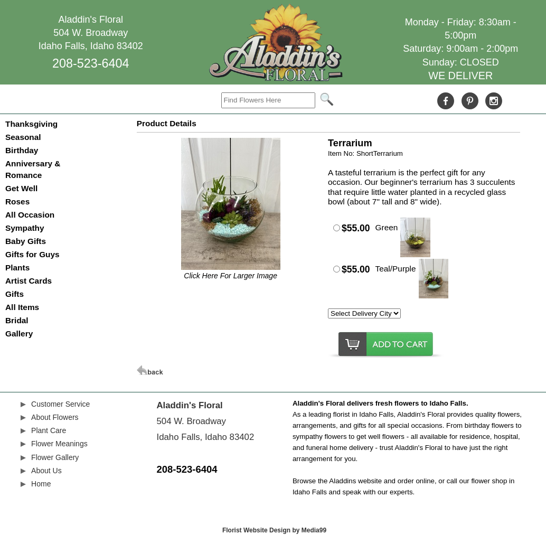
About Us (46, 470)
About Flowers (54, 417)
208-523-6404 (90, 63)
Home (41, 484)
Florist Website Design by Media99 (274, 530)
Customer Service (60, 404)
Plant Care (48, 430)
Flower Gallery (55, 457)
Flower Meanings (59, 443)
